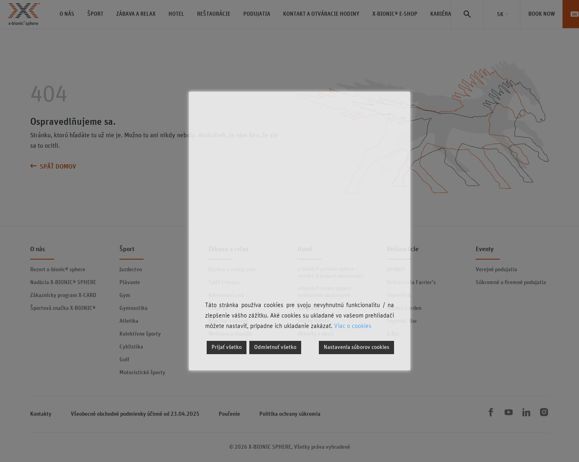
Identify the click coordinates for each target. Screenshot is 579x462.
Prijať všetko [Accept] (226, 347)
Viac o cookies (353, 326)
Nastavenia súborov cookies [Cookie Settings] (356, 347)
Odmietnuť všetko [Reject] (275, 347)
